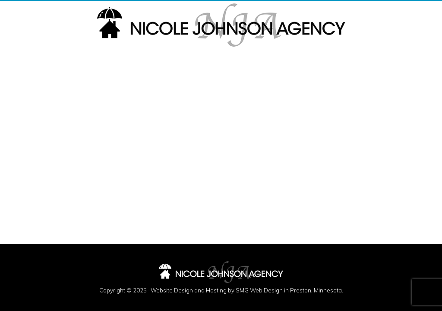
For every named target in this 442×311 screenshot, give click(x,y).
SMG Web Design (259, 290)
